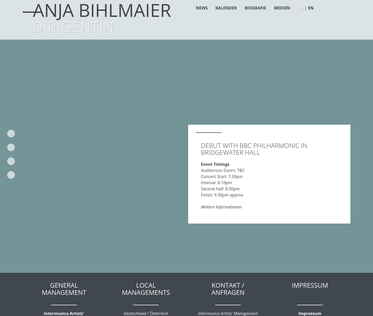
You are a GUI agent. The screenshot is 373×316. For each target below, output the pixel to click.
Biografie (255, 8)
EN (311, 8)
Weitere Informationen (221, 207)
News (202, 8)
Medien (282, 8)
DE (300, 8)
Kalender (226, 8)
